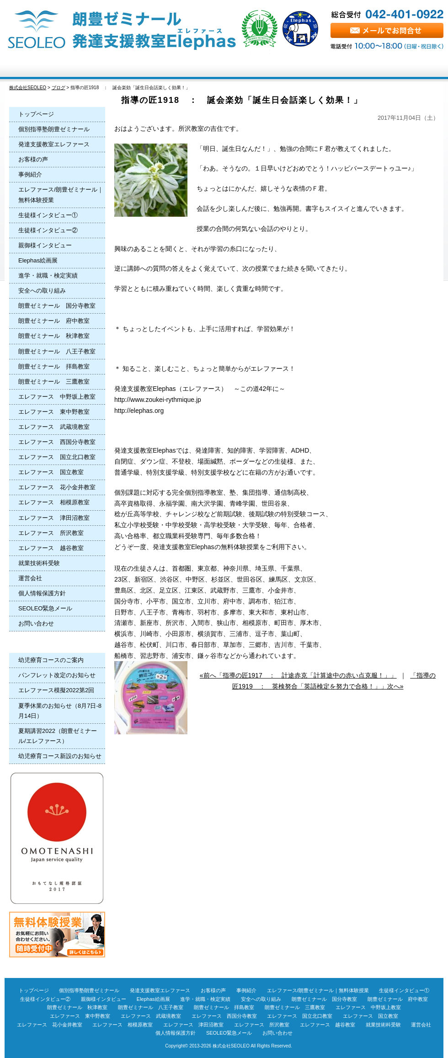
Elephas (187, 67)
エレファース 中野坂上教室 (57, 396)
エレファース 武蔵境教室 (54, 426)
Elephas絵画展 (38, 260)
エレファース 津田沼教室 (54, 517)
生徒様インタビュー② (48, 230)
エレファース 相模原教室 (54, 502)
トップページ (41, 67)
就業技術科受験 (39, 563)
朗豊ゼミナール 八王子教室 (57, 351)
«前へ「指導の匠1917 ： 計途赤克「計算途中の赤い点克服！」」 (298, 675)
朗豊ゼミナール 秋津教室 (54, 335)
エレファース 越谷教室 (51, 548)
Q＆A (333, 67)
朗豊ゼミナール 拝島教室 (54, 366)
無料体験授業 (406, 67)
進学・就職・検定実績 (48, 275)
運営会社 (30, 578)
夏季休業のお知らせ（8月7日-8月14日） (59, 710)
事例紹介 (30, 174)
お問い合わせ (36, 623)
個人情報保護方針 (42, 593)
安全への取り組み (42, 290)
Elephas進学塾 (114, 67)
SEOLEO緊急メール (45, 608)
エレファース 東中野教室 (54, 411)
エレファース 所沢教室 (51, 532)
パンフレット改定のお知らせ (57, 675)
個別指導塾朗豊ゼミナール (54, 129)
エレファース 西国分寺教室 (57, 441)
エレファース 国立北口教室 (57, 457)
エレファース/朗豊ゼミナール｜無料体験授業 (60, 194)
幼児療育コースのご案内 (51, 660)
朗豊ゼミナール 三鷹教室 (54, 381)
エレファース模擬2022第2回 (56, 690)
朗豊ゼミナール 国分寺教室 (57, 305)
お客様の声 (260, 67)
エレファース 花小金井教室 (57, 487)
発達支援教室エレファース (54, 144)
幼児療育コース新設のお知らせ (59, 756)
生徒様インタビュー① (48, 215)
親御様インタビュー (45, 245)
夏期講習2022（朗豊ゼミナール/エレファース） (57, 735)
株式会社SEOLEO (231, 1045)
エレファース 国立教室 (51, 472)
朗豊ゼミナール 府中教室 (54, 320)
